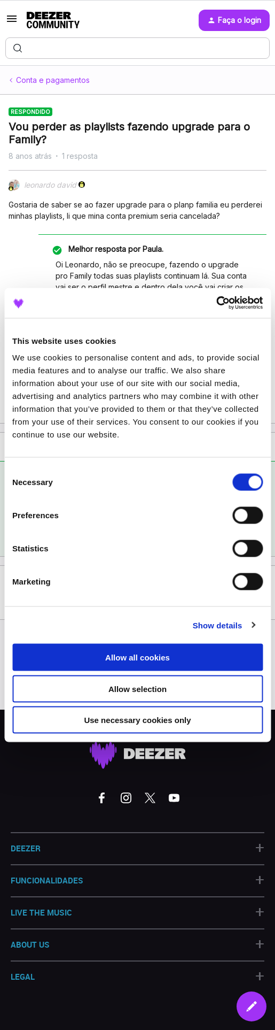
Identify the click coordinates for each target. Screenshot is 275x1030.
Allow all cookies (137, 657)
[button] (11, 22)
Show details (217, 624)
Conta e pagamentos (53, 79)
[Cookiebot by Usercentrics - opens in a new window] (216, 303)
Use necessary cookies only (137, 720)
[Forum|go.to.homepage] (53, 20)
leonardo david (50, 184)
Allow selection (137, 688)
